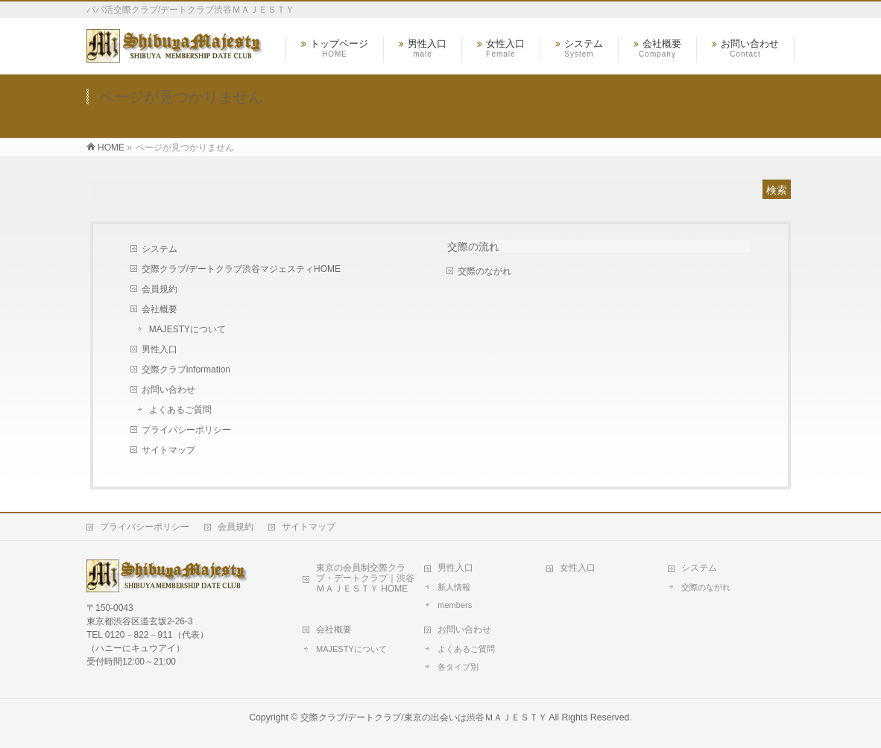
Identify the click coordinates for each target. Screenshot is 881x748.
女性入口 (578, 567)
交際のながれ (484, 271)
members (455, 604)
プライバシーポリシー (186, 430)
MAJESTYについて (187, 329)
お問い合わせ (168, 389)
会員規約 (159, 289)
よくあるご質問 (180, 410)
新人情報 (454, 587)
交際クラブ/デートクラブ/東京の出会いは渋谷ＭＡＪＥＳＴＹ (423, 717)
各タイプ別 (458, 666)
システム (159, 249)
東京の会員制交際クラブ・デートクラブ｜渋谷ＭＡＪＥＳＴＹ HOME (365, 578)
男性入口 (159, 349)
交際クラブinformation (186, 369)
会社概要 (159, 309)
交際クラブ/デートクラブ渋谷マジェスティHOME (241, 269)
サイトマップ (168, 450)
